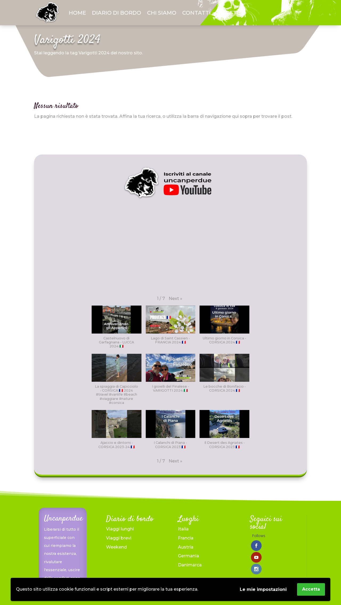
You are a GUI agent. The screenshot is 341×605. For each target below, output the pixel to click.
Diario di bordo (116, 13)
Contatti (196, 13)
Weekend (116, 547)
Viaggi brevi (118, 538)
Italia (183, 528)
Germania (188, 555)
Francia (185, 538)
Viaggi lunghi (120, 528)
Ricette (228, 13)
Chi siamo (161, 13)
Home (77, 13)
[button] (175, 299)
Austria (185, 547)
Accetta (311, 589)
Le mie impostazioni (263, 589)
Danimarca (190, 564)
